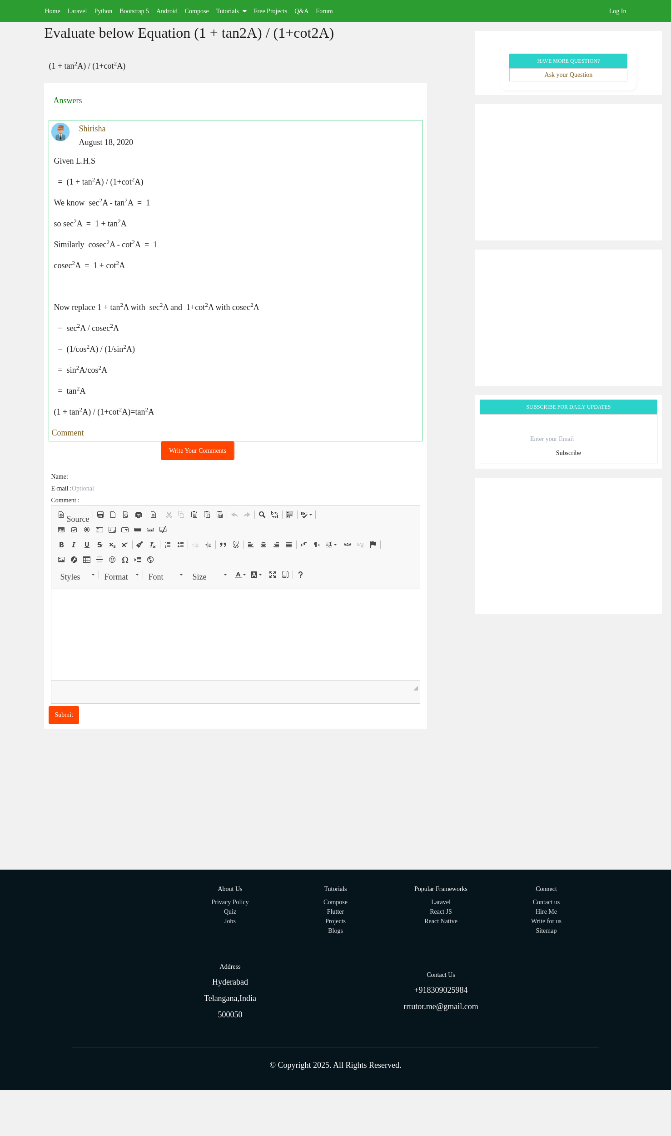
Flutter (335, 911)
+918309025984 (440, 990)
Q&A (301, 11)
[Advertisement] (568, 172)
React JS (441, 911)
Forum (324, 11)
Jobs (230, 921)
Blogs (335, 930)
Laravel (77, 11)
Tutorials (231, 11)
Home (52, 11)
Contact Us (441, 974)
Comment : (65, 500)
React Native (440, 921)
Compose (197, 11)
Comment (67, 432)
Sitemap (546, 930)
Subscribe (568, 453)
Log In (617, 11)
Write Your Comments (197, 450)
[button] (73, 514)
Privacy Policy (230, 902)
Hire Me (546, 911)
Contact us (546, 902)
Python (103, 11)
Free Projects (270, 11)
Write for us (546, 921)
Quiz (230, 911)
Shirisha (92, 128)
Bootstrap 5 (134, 11)
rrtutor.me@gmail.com (440, 1006)
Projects (335, 921)
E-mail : (61, 488)
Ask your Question (569, 74)
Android (167, 11)
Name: (59, 476)
